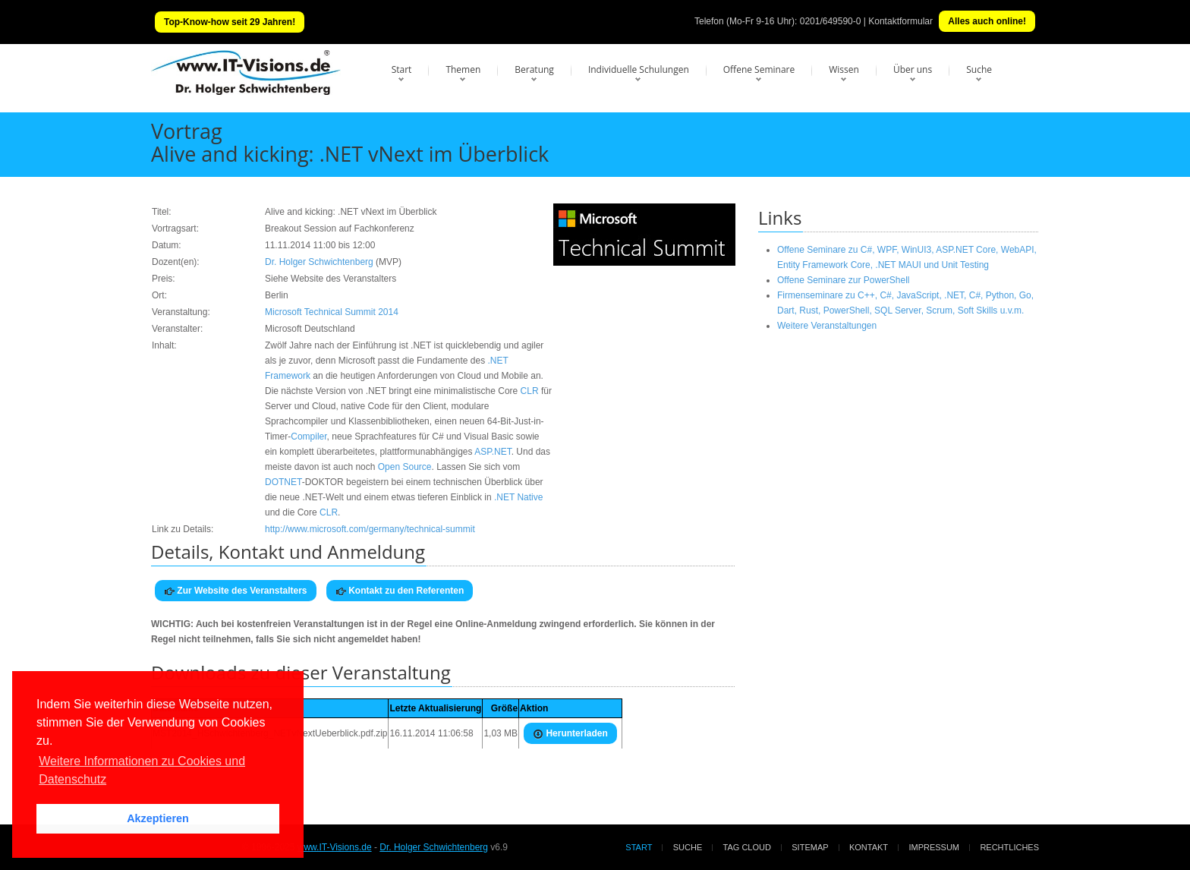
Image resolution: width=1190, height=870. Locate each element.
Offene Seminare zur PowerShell (843, 280)
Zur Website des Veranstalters (235, 591)
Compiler (308, 436)
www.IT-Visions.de (335, 847)
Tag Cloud (747, 847)
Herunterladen (570, 733)
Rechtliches (1009, 847)
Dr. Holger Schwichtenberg (319, 262)
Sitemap (810, 847)
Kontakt (868, 847)
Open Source (405, 467)
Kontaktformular (900, 21)
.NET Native (518, 497)
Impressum (933, 847)
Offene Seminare (759, 69)
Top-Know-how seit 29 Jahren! (229, 22)
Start (402, 69)
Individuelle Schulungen (638, 69)
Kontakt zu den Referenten (399, 591)
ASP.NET (492, 451)
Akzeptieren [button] (158, 818)
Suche (979, 69)
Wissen (844, 69)
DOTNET (283, 482)
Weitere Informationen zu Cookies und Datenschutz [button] (142, 770)
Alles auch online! (987, 21)
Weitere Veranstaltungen (827, 325)
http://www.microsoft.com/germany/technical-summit (370, 529)
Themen (462, 69)
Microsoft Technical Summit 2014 (331, 312)
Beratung (534, 69)
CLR (530, 391)
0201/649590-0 (830, 21)
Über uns (912, 69)
